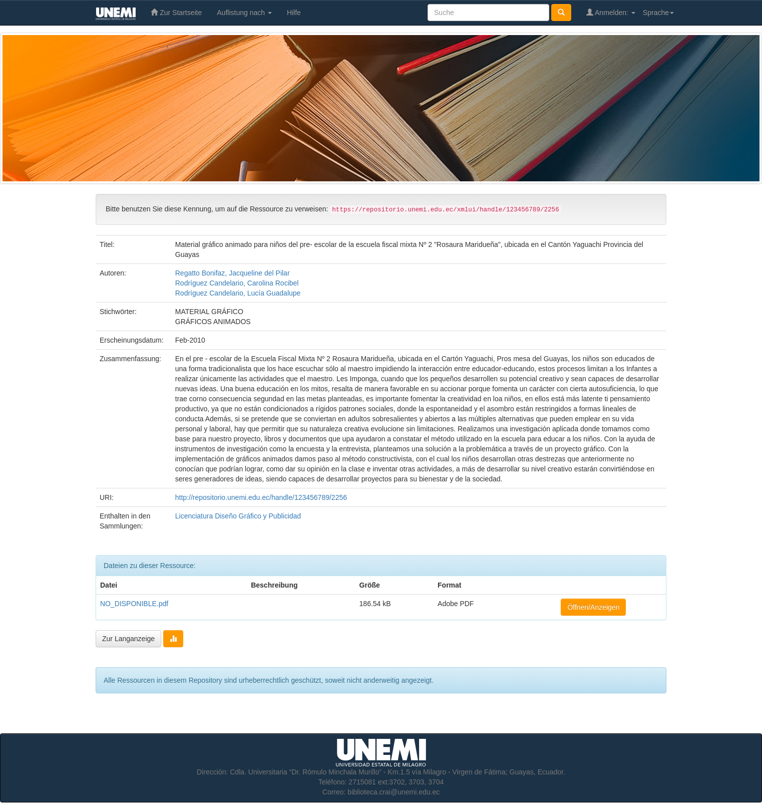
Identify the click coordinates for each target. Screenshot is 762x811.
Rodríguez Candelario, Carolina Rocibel (237, 283)
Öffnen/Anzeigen (593, 607)
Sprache (658, 13)
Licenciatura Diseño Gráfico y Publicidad (238, 516)
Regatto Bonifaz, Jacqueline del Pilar (232, 273)
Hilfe (294, 13)
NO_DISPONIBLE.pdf (134, 604)
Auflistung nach (244, 13)
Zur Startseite (176, 12)
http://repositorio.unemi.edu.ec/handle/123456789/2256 (261, 497)
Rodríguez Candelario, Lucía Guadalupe (238, 293)
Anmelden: (610, 12)
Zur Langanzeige (128, 639)
